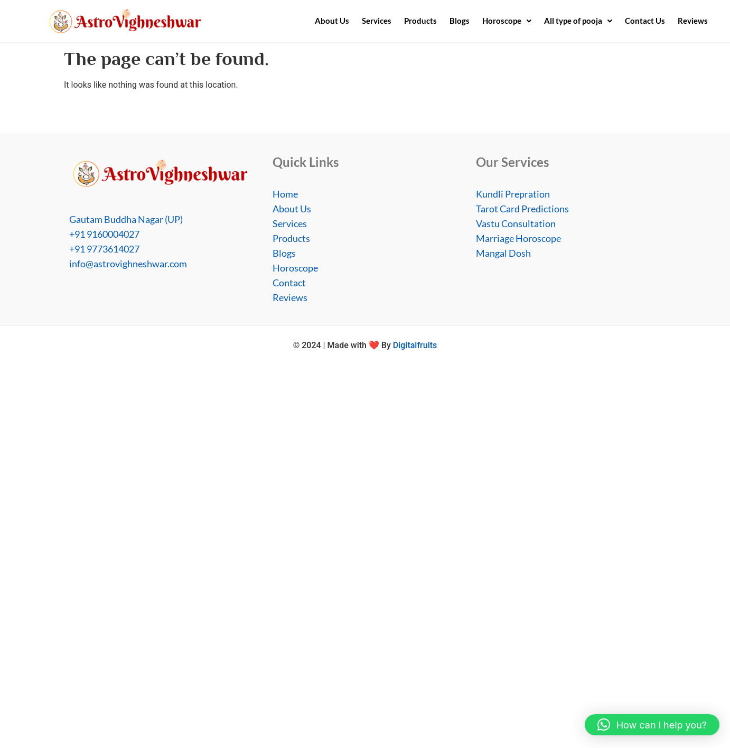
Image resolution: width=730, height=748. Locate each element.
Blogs (460, 20)
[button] (507, 21)
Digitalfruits (415, 345)
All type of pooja (578, 20)
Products (420, 20)
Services (376, 20)
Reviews (693, 20)
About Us (332, 20)
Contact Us (645, 20)
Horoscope (506, 20)
